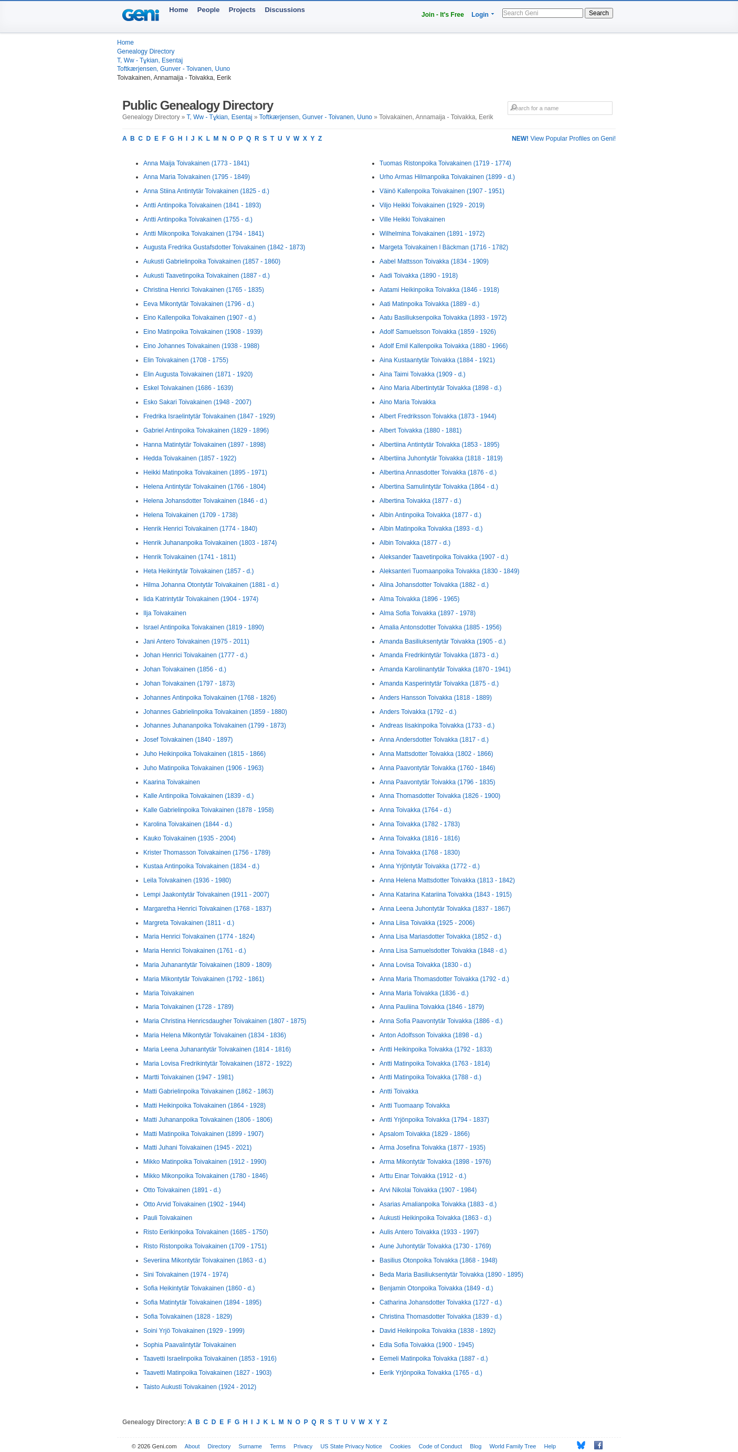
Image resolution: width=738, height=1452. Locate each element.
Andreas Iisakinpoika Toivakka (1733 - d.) (436, 725)
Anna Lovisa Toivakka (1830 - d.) (425, 965)
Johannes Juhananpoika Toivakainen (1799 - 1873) (214, 725)
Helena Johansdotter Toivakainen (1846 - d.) (205, 500)
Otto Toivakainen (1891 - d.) (182, 1190)
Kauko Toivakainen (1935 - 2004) (189, 838)
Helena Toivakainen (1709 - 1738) (190, 515)
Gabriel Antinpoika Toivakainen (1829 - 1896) (206, 430)
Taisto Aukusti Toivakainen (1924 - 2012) (199, 1387)
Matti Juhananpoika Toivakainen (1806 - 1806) (207, 1119)
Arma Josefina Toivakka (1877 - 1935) (432, 1147)
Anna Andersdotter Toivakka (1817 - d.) (434, 739)
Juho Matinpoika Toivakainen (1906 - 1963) (203, 768)
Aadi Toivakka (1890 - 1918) (418, 275)
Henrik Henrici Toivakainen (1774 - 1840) (200, 528)
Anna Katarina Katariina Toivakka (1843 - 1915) (445, 894)
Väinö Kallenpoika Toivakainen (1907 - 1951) (441, 191)
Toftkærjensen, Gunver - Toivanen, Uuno (173, 68)
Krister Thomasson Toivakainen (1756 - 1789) (206, 852)
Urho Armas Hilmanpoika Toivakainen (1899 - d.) (447, 177)
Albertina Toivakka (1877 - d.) (420, 500)
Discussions (285, 10)
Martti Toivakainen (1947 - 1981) (188, 1077)
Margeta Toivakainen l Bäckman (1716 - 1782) (443, 247)
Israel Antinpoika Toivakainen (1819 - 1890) (203, 627)
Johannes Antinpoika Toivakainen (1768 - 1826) (209, 697)
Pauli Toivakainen (167, 1218)
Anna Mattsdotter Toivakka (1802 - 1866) (436, 753)
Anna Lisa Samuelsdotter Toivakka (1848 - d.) (443, 950)
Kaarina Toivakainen (171, 782)
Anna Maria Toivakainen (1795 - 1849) (196, 177)
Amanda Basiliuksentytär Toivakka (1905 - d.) (442, 641)
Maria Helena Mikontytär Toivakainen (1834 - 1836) (214, 1035)
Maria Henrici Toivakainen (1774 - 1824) (199, 936)
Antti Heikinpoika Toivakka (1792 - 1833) (435, 1049)
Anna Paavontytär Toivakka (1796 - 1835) (437, 782)
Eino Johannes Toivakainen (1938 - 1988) (201, 346)
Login (480, 14)
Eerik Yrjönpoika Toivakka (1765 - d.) (430, 1372)
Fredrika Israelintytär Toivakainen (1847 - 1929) (209, 416)
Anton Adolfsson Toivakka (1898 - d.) (430, 1035)
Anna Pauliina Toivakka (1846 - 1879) (431, 1007)
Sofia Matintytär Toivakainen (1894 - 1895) (202, 1302)
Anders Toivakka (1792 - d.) (418, 712)
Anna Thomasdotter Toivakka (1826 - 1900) (439, 795)
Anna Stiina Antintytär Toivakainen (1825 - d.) (206, 191)
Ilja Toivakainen (164, 613)
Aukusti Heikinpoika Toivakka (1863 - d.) (435, 1218)
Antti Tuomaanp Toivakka (414, 1105)
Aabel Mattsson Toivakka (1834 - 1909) (434, 261)
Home (178, 10)
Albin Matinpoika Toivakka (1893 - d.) (431, 528)
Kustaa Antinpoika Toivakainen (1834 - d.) (201, 866)
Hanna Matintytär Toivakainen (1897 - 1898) (204, 444)
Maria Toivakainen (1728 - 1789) (188, 1007)
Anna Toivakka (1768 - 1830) (419, 852)
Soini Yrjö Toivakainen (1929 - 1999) (194, 1330)
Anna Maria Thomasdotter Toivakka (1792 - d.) (444, 979)
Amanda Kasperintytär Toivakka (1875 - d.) (439, 683)
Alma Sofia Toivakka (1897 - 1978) (427, 613)
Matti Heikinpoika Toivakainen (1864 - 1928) (204, 1105)
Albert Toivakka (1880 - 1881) (420, 430)
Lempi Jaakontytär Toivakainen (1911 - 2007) (206, 894)
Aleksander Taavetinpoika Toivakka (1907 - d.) (443, 557)
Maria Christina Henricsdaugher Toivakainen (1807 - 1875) (225, 1021)
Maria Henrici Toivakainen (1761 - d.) (194, 950)
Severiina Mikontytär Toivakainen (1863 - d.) (204, 1260)
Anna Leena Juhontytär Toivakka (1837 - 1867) (444, 908)
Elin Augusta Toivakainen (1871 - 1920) (198, 374)
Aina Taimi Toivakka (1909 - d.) (422, 374)
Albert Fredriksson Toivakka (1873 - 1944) (438, 416)
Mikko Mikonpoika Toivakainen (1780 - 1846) (205, 1176)
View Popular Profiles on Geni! (564, 138)
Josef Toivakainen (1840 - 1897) (188, 739)
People (208, 10)
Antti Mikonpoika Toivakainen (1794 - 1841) (203, 233)
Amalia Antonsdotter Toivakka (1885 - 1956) (440, 627)
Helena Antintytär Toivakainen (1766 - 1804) (204, 486)
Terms (278, 1446)
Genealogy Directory (145, 51)
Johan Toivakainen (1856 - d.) (184, 669)
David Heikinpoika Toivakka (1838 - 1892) (437, 1330)
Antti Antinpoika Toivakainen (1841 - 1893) (202, 205)
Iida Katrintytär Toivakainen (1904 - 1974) (200, 599)
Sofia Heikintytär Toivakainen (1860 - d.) (199, 1288)
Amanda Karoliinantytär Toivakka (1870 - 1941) (445, 669)
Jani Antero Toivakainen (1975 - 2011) (196, 641)
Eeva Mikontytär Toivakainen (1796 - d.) (198, 304)
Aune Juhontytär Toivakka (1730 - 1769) (435, 1246)
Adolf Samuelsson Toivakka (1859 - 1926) (437, 331)
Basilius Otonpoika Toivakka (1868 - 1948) (438, 1260)
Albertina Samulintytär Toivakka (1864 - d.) (438, 486)
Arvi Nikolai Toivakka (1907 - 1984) (428, 1190)
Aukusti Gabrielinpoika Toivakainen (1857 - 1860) (211, 261)
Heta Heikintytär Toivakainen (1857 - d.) (198, 571)
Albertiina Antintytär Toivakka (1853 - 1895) (439, 444)
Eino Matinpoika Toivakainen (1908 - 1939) (202, 331)
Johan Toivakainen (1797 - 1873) (189, 683)
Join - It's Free (442, 14)
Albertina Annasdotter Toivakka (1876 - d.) (438, 472)
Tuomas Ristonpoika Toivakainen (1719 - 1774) (445, 163)
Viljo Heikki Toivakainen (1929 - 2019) (431, 205)
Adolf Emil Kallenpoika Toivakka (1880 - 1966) (443, 346)
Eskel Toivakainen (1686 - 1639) (188, 388)
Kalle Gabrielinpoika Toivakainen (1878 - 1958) (208, 810)
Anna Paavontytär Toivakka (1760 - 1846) (437, 768)
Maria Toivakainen (168, 993)
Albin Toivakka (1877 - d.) (414, 542)
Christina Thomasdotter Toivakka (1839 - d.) (440, 1316)
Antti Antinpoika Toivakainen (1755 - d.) (197, 219)
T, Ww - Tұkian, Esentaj (150, 60)
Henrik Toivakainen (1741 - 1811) (189, 557)
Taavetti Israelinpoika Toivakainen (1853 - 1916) (210, 1358)
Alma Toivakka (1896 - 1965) (419, 599)
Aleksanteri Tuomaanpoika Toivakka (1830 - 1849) (449, 571)
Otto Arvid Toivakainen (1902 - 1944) (194, 1204)
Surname (250, 1446)
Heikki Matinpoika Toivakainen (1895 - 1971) (205, 472)
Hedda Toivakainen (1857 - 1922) (189, 458)
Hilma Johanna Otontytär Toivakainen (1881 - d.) (211, 584)
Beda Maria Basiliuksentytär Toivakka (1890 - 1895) (451, 1274)
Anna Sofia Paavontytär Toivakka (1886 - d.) (441, 1021)
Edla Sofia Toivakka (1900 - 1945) (426, 1345)
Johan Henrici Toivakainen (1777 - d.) (195, 655)
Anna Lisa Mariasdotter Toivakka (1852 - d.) (440, 936)
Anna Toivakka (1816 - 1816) (419, 838)
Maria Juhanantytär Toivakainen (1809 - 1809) (207, 965)
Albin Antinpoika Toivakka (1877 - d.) (430, 515)
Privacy (302, 1446)
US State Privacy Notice (351, 1446)
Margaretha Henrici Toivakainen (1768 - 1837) (207, 908)
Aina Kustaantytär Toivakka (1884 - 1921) (437, 360)
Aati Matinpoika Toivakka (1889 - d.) (429, 304)
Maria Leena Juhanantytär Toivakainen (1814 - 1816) (217, 1049)
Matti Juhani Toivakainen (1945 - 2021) (197, 1147)
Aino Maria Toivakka (407, 402)
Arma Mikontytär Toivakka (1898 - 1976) (435, 1161)
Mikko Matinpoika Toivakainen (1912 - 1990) (205, 1161)
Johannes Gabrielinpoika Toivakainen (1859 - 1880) (215, 712)
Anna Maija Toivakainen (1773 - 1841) (196, 163)
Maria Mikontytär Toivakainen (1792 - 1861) (204, 979)
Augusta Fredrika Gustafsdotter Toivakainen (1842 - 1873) (224, 247)
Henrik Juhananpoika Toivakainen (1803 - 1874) (210, 542)
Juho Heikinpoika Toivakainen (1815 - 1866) (204, 753)
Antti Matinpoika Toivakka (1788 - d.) (430, 1077)
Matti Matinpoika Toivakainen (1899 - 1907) (203, 1134)
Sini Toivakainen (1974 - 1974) (185, 1274)
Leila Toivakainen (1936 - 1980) (187, 880)
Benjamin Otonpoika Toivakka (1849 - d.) (436, 1288)
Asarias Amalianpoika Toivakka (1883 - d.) (438, 1204)
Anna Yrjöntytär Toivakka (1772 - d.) (429, 866)
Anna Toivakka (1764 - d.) (415, 810)
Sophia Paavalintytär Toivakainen (189, 1345)
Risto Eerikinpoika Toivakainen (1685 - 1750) (205, 1232)
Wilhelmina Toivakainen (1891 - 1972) (432, 233)
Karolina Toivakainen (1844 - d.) (187, 824)
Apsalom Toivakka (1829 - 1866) (424, 1134)
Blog (475, 1446)
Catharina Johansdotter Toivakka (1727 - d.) (440, 1302)
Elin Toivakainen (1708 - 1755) (185, 360)
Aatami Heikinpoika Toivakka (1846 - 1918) (439, 289)
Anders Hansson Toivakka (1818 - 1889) (435, 697)
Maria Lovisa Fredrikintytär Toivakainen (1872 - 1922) (217, 1063)
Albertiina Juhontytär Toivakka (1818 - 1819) (441, 458)
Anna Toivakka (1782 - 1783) (419, 824)
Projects (242, 10)
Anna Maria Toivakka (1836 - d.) (424, 993)
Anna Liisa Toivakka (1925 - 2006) (427, 923)
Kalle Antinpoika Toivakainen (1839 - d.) (198, 795)
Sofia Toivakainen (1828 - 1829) (187, 1316)
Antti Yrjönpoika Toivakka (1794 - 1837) (434, 1119)
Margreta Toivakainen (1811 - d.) (188, 923)
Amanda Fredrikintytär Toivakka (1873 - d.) (439, 655)
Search (599, 13)
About (192, 1446)
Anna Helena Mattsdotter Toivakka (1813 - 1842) (447, 880)
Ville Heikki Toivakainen (412, 219)
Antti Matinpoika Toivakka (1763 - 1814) (434, 1063)
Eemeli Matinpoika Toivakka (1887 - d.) (433, 1358)
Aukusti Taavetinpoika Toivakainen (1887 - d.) (206, 275)
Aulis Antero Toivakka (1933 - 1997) (429, 1232)
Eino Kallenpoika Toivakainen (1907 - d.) (199, 317)
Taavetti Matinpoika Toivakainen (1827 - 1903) (207, 1372)
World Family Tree (512, 1446)
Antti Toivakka (398, 1091)
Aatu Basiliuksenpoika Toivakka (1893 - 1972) (443, 317)
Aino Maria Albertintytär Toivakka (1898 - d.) (440, 388)
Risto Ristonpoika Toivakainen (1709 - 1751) (205, 1246)
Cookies (400, 1446)
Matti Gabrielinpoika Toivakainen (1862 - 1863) (208, 1091)
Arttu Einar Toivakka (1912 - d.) (422, 1176)
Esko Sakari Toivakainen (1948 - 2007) (197, 402)
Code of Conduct (440, 1446)
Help (550, 1446)
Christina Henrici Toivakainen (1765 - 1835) (203, 289)
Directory (219, 1446)
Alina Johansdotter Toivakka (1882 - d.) (434, 584)
